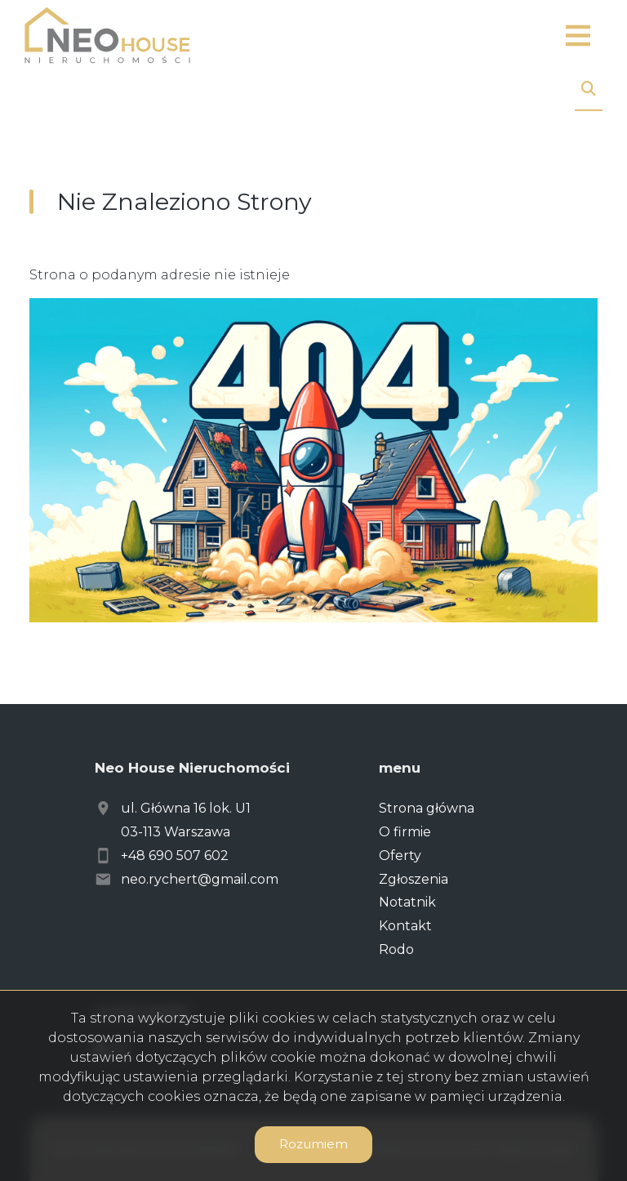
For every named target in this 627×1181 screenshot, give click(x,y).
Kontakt (405, 926)
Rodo (396, 949)
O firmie (405, 832)
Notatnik (407, 902)
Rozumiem (313, 1144)
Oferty (400, 855)
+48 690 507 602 (175, 855)
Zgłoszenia (413, 879)
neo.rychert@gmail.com (199, 879)
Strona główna (426, 808)
